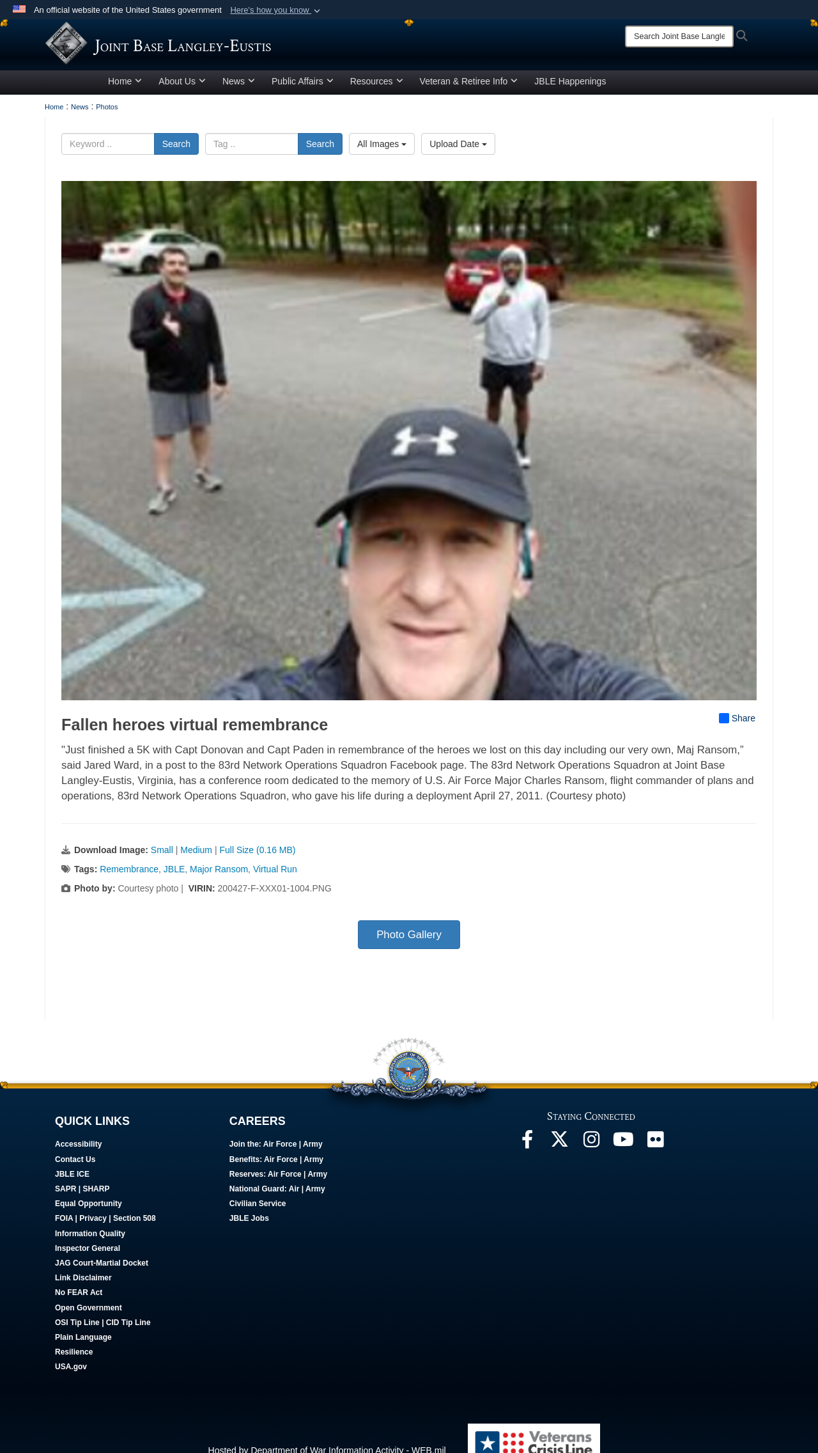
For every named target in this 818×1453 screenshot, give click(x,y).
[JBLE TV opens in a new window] (623, 1166)
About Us (182, 104)
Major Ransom (219, 892)
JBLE (174, 892)
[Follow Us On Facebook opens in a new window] (527, 1166)
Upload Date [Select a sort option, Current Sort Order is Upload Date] (458, 167)
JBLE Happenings (570, 104)
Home (125, 104)
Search (176, 167)
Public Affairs (303, 104)
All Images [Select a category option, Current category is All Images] (381, 167)
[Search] (679, 36)
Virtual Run (275, 892)
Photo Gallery (409, 958)
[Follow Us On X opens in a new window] (559, 1166)
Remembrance (129, 892)
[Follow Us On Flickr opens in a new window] (655, 1166)
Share (737, 741)
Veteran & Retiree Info (469, 104)
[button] (276, 10)
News (238, 104)
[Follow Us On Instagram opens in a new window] (591, 1166)
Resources (376, 104)
